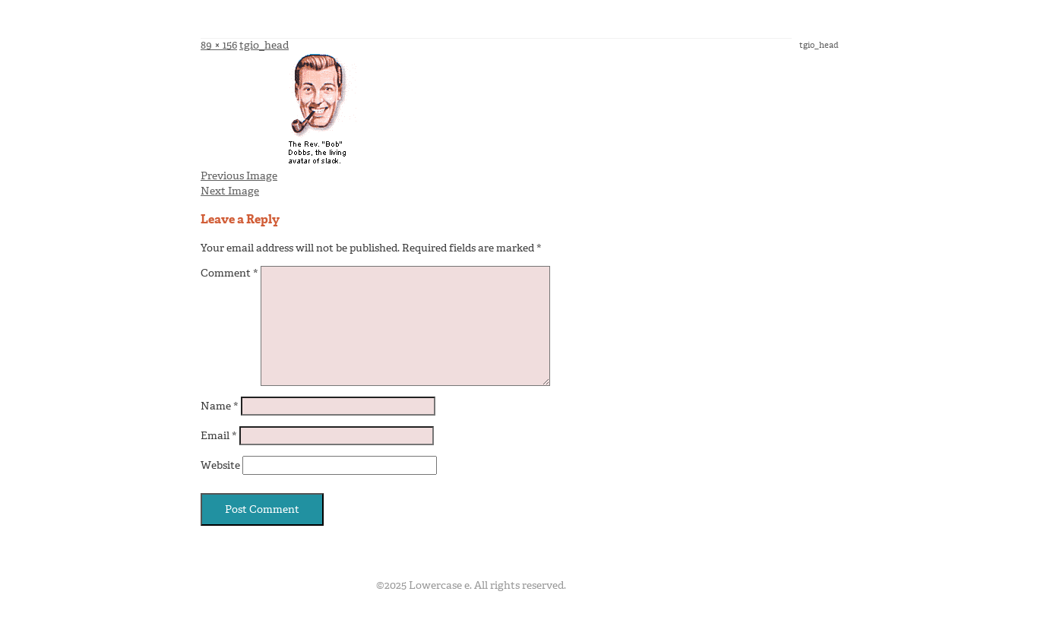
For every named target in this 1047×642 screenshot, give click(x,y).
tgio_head (264, 45)
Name (220, 406)
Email (219, 436)
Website (220, 465)
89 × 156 (219, 45)
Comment (229, 273)
